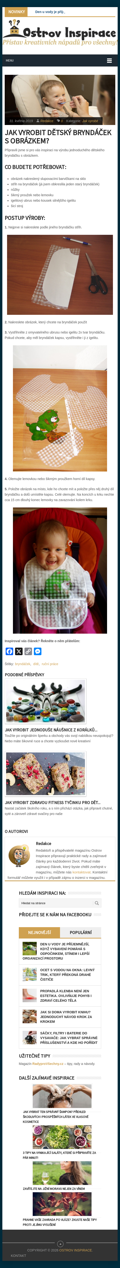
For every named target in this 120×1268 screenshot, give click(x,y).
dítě (36, 664)
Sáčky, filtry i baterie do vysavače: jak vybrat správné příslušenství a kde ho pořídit (68, 1038)
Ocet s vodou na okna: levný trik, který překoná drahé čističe (67, 974)
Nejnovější (39, 932)
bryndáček (22, 664)
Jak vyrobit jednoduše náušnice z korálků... (51, 730)
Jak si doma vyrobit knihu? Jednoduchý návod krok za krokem (66, 1016)
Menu (10, 60)
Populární (81, 932)
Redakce (46, 121)
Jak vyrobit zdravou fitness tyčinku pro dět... (52, 802)
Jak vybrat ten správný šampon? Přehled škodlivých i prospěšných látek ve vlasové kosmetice (55, 1117)
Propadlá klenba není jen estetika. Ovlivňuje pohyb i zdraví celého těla (66, 995)
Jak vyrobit (90, 121)
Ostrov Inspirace (75, 1250)
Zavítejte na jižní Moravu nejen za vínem (54, 1189)
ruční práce (50, 664)
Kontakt (18, 1256)
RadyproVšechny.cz (48, 1064)
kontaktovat (81, 872)
